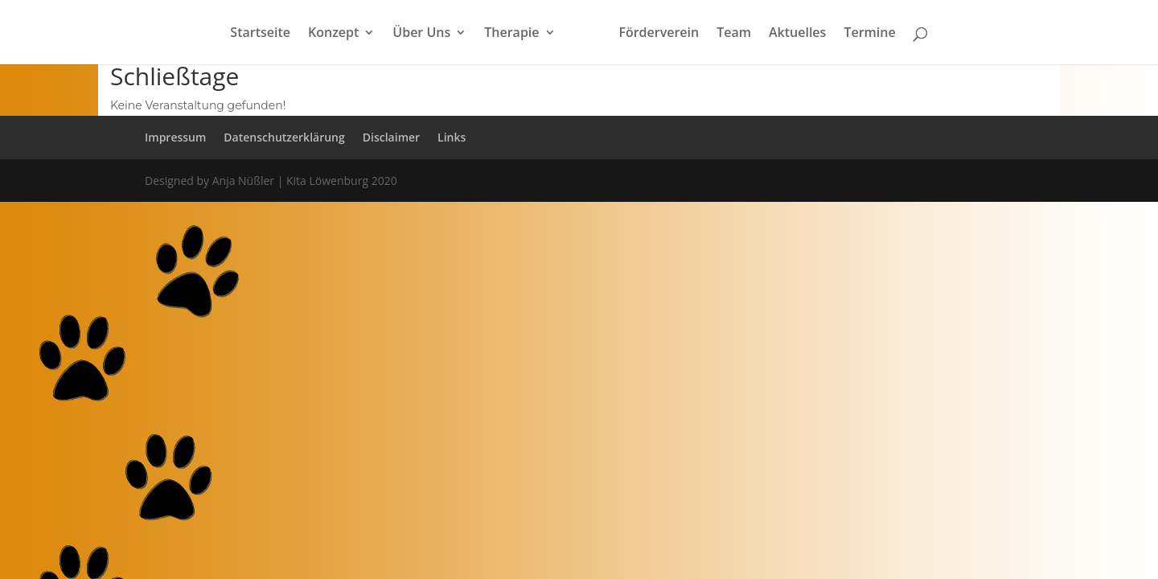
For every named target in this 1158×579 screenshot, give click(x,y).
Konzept (333, 34)
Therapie (511, 34)
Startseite (260, 34)
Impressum (175, 137)
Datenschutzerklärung (284, 137)
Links (451, 137)
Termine (869, 34)
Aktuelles (797, 34)
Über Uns (421, 34)
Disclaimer (391, 137)
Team (734, 34)
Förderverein (658, 34)
